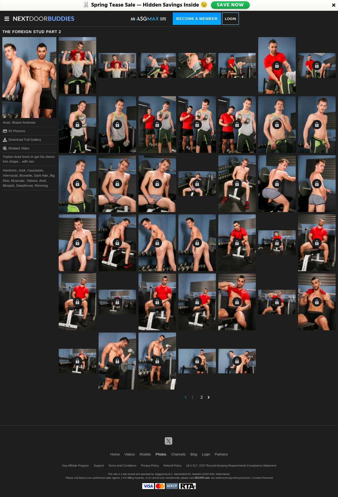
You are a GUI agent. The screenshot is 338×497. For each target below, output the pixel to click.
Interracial (10, 175)
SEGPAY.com (202, 477)
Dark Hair (41, 175)
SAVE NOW (230, 5)
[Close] (334, 5)
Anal (42, 180)
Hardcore (10, 170)
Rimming (41, 185)
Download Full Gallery (22, 140)
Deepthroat (24, 185)
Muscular (18, 180)
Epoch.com (85, 477)
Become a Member (197, 19)
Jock (22, 170)
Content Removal (263, 477)
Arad (6, 122)
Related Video (16, 148)
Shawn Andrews (23, 122)
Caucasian (35, 170)
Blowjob (8, 185)
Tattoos (32, 180)
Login (230, 19)
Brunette (25, 175)
